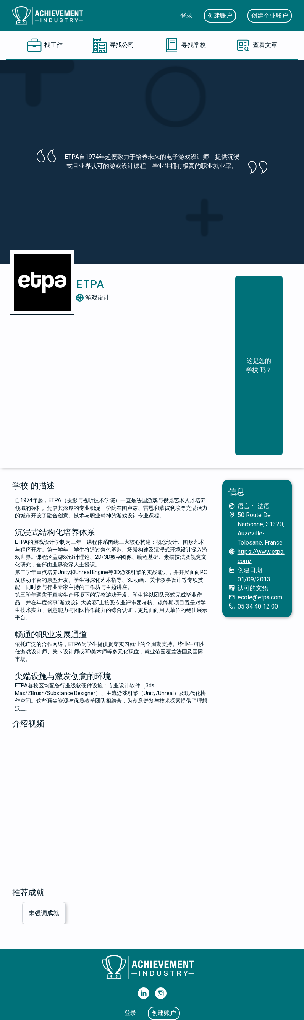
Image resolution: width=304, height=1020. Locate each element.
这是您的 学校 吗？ (259, 365)
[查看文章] (256, 45)
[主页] (50, 15)
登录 (186, 15)
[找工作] (45, 45)
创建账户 (220, 15)
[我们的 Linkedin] (143, 993)
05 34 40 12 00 (258, 606)
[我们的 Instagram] (161, 993)
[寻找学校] (185, 45)
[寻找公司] (113, 45)
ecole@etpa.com (260, 597)
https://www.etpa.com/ (261, 556)
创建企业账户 (269, 15)
